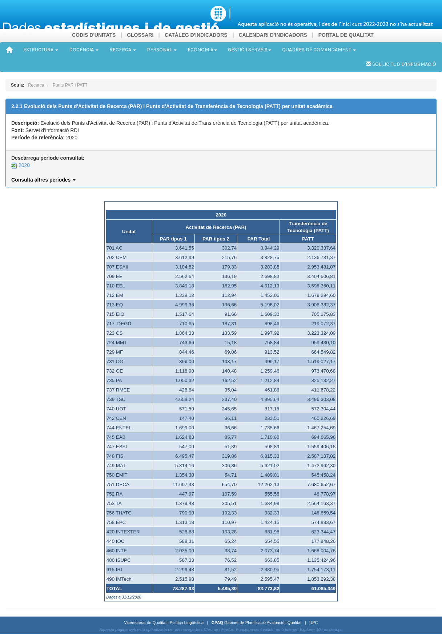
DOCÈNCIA (84, 50)
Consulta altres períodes (43, 180)
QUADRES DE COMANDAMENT (319, 50)
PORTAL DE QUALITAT (346, 35)
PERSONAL (162, 50)
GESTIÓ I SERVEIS (249, 50)
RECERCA (122, 50)
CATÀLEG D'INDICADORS (196, 35)
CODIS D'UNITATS (94, 35)
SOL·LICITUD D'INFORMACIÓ (401, 64)
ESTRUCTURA (40, 50)
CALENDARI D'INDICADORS (272, 35)
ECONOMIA (202, 50)
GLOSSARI (140, 35)
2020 (20, 165)
